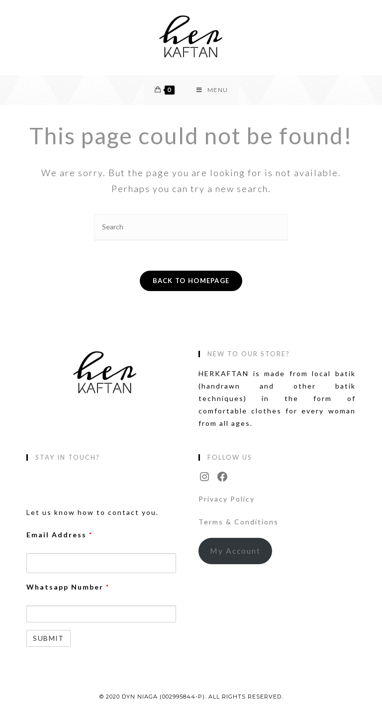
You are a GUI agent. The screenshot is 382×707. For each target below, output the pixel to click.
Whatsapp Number (67, 587)
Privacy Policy (226, 499)
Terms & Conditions (238, 521)
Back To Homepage (191, 281)
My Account (235, 550)
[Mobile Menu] (212, 90)
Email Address (59, 534)
